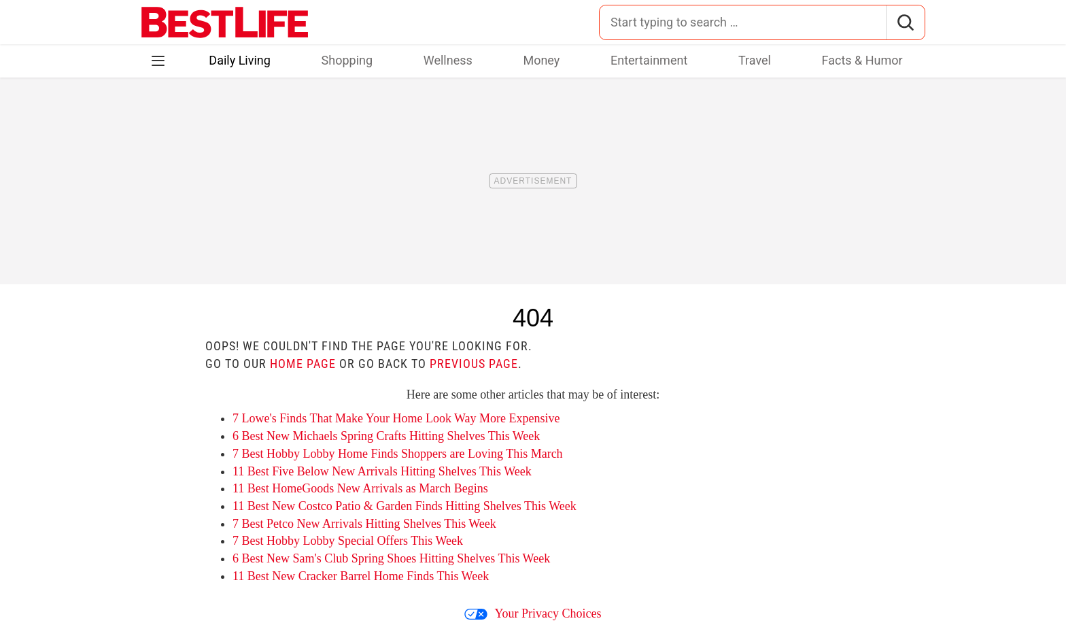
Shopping (347, 60)
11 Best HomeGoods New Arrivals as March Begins (360, 488)
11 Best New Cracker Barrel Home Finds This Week (361, 576)
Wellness (448, 60)
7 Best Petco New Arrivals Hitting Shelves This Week (364, 524)
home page (303, 363)
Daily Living (240, 60)
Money (541, 60)
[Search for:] (743, 22)
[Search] (905, 22)
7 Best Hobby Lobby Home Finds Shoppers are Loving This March (398, 453)
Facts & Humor (862, 60)
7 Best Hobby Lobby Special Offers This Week (348, 541)
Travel (754, 60)
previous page (474, 363)
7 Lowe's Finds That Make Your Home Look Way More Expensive (396, 418)
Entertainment (649, 60)
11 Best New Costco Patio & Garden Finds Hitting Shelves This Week (405, 506)
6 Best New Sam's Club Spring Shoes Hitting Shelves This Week (391, 558)
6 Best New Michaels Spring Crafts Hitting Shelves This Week (386, 436)
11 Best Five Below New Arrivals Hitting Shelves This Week (382, 471)
